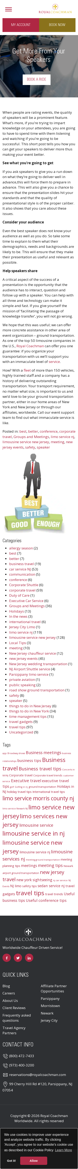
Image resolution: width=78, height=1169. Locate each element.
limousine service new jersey (25, 441)
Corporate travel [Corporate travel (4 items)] (20, 775)
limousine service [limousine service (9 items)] (36, 825)
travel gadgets (21, 721)
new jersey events (23, 658)
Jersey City (49, 1020)
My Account (20, 25)
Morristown (50, 1005)
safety (30, 447)
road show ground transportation (36, 690)
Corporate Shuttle (23, 584)
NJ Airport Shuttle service (29, 669)
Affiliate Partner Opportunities (54, 989)
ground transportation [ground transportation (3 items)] (42, 787)
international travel (25, 621)
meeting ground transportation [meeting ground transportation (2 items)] (43, 859)
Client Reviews (14, 1007)
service (54, 361)
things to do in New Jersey (30, 706)
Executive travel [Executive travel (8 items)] (26, 780)
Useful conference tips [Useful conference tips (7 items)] (46, 900)
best (22, 431)
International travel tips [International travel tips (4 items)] (48, 792)
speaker (43, 447)
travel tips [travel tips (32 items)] (30, 893)
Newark (47, 1013)
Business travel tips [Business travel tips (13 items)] (40, 768)
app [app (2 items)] (4, 753)
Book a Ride (36, 79)
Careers (8, 993)
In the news (18, 616)
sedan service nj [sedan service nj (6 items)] (51, 885)
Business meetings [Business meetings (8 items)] (43, 752)
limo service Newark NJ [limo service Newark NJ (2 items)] (15, 808)
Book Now (57, 25)
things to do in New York (29, 711)
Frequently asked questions (16, 1018)
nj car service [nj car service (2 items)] (60, 880)
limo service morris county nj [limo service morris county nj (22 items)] (38, 798)
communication (22, 574)
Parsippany (50, 998)
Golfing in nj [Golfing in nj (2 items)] (21, 786)
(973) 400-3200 (21, 1065)
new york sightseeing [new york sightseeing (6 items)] (34, 879)
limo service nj (62, 436)
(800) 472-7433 (21, 1055)
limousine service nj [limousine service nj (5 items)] (35, 852)
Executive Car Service (26, 600)
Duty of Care (19, 595)
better (33, 431)
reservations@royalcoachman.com (37, 1074)
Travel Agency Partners (14, 1030)
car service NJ (20, 569)
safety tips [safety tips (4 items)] (29, 886)
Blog (6, 986)
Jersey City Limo (22, 627)
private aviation (22, 679)
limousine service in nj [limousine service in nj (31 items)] (33, 833)
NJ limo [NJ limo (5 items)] (15, 886)
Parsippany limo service (28, 674)
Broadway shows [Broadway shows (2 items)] (16, 753)
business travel (21, 563)
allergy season (21, 548)
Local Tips (17, 642)
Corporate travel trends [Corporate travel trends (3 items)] (47, 775)
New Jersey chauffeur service (32, 653)
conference (49, 431)
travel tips (17, 727)
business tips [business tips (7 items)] (29, 760)
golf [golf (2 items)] (12, 786)
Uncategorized (21, 732)
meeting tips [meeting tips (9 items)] (50, 865)
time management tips (28, 716)
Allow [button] (34, 1160)
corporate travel (22, 590)
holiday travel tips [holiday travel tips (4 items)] (19, 792)
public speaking (22, 685)
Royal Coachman (30, 346)
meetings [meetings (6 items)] (29, 865)
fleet (27, 370)
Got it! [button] (11, 1160)
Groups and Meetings (31, 436)
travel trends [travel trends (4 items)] (54, 894)
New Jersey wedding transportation (38, 663)
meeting (57, 441)
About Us (10, 1000)
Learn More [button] (63, 1150)
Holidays (16, 611)
